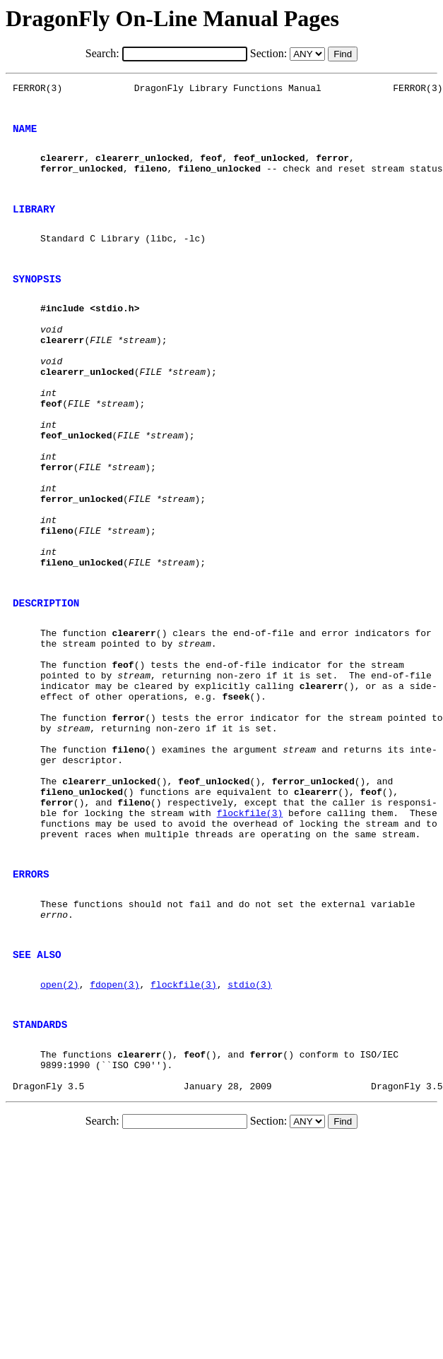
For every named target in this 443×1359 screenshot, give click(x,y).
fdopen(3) (114, 1132)
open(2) (59, 1132)
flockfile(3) (250, 937)
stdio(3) (249, 1132)
